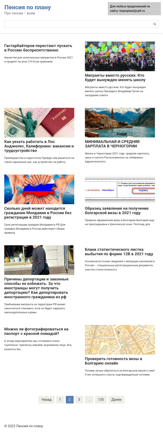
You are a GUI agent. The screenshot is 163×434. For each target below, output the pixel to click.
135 (101, 400)
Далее (116, 400)
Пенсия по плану (27, 7)
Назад (47, 400)
